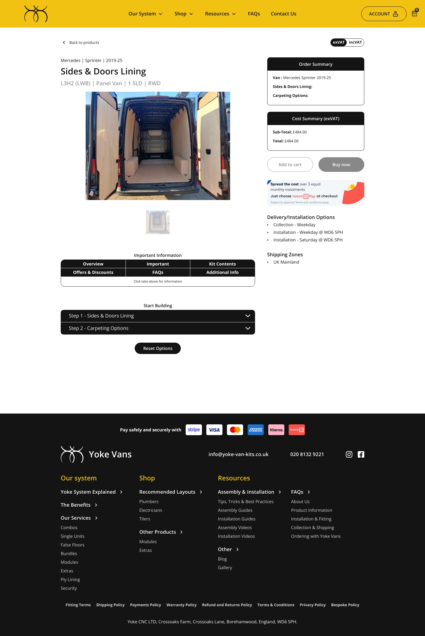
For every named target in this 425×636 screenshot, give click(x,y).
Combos (69, 527)
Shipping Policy (110, 605)
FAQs (254, 14)
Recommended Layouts (171, 492)
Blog (222, 559)
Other (229, 549)
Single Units (72, 536)
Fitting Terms (78, 605)
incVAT (355, 42)
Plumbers (149, 501)
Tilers (144, 519)
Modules (69, 562)
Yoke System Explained (92, 492)
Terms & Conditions (275, 605)
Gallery (225, 568)
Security (69, 588)
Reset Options (157, 348)
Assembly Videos (235, 527)
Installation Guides (237, 519)
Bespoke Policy (345, 605)
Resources (234, 478)
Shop (147, 478)
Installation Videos (236, 536)
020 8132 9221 (307, 454)
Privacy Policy (313, 605)
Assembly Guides (235, 510)
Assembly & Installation (250, 492)
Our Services (80, 518)
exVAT (338, 42)
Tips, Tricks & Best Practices (245, 501)
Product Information (311, 510)
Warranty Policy (181, 605)
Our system (79, 478)
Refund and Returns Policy (227, 605)
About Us (300, 501)
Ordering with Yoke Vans (316, 536)
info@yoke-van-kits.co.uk (239, 454)
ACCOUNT (384, 14)
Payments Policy (145, 605)
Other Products (162, 532)
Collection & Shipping (312, 527)
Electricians (150, 510)
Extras (67, 571)
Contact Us (283, 14)
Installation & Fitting (311, 519)
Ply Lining (70, 579)
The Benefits (80, 505)
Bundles (69, 553)
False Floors (73, 545)
